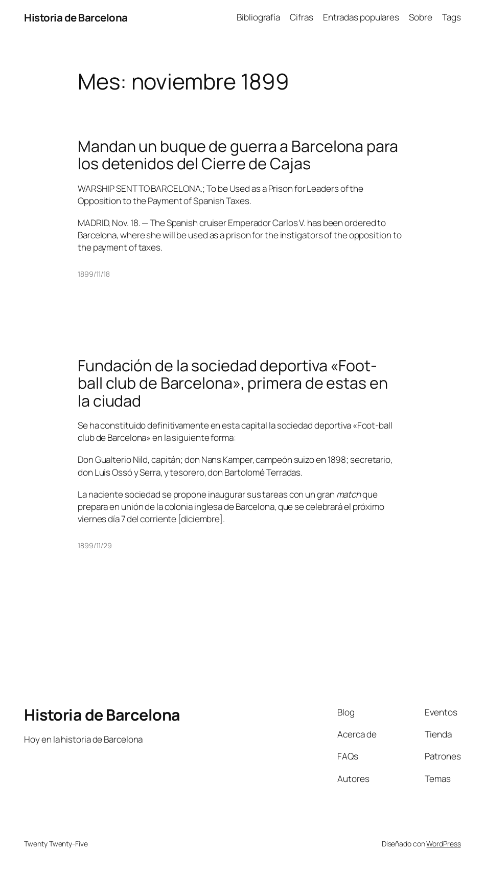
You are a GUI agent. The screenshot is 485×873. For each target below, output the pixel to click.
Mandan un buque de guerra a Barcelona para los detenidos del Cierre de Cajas (238, 155)
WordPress (443, 843)
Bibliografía (258, 17)
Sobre (420, 17)
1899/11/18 (94, 274)
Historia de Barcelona (76, 17)
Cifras (301, 17)
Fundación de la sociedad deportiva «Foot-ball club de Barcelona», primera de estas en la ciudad (233, 383)
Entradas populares (361, 17)
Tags (451, 17)
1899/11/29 (95, 545)
